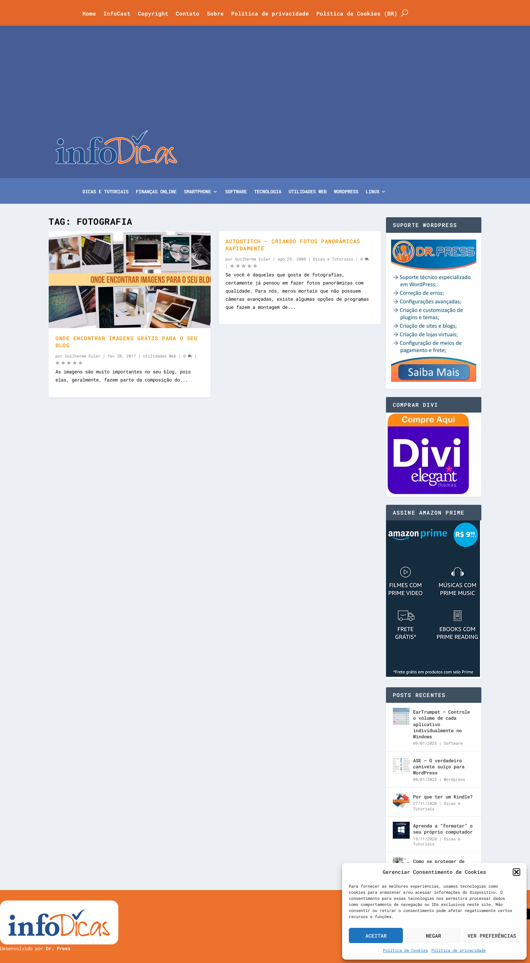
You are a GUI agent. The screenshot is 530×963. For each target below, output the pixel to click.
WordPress (346, 192)
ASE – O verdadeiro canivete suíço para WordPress (438, 766)
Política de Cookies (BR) (356, 14)
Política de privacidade (458, 950)
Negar (433, 935)
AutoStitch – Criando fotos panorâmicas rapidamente (292, 245)
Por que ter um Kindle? (443, 796)
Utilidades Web (308, 192)
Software (236, 192)
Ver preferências (491, 935)
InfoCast (116, 14)
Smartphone (197, 192)
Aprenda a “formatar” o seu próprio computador (443, 828)
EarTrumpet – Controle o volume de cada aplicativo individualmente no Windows (441, 724)
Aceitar (376, 935)
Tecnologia (267, 192)
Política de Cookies (405, 950)
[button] (516, 872)
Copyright (153, 14)
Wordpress (454, 779)
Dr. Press (58, 948)
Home (89, 14)
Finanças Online (156, 192)
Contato (187, 14)
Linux (372, 192)
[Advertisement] (265, 79)
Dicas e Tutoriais (105, 192)
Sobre (215, 14)
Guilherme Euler (82, 356)
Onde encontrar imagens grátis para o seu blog (126, 342)
